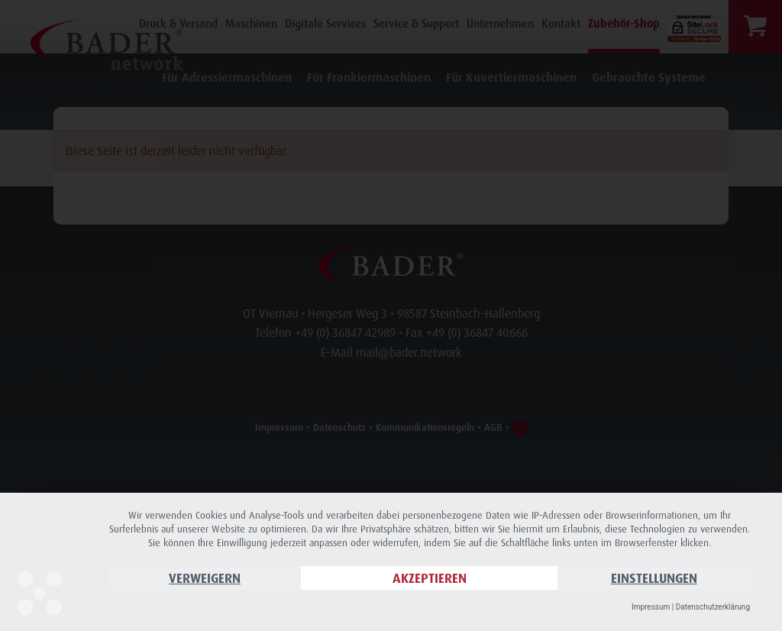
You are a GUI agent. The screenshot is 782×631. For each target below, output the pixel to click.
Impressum (651, 607)
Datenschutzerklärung (713, 607)
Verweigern (205, 578)
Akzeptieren (430, 578)
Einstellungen (654, 578)
